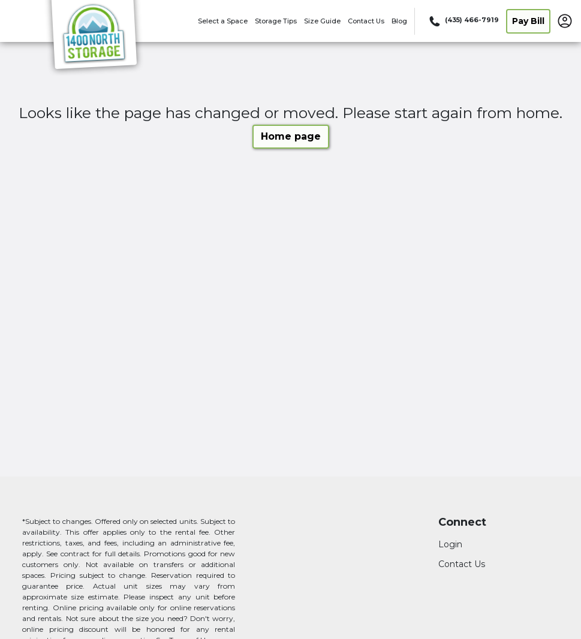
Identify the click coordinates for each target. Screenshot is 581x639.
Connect (462, 522)
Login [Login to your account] (450, 544)
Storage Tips (276, 21)
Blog (399, 21)
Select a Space (223, 21)
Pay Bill (528, 21)
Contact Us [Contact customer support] (461, 564)
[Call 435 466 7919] (463, 21)
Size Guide (322, 21)
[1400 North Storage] (93, 38)
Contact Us (366, 21)
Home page (291, 136)
